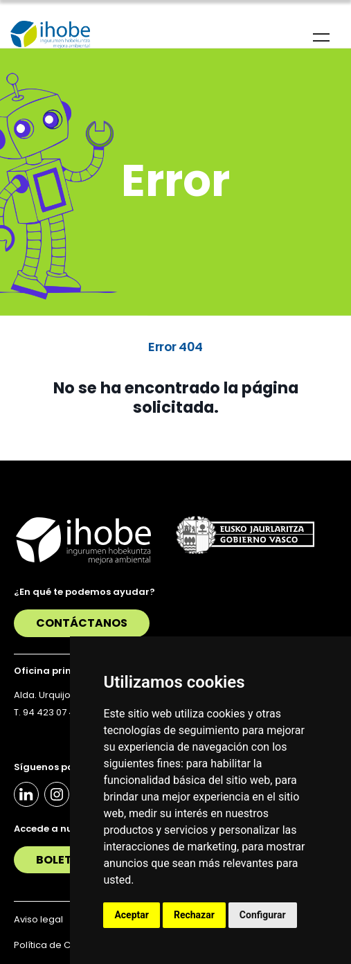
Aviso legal (38, 919)
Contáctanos (81, 623)
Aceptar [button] (131, 914)
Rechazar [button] (194, 914)
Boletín (60, 860)
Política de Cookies (57, 945)
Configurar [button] (263, 914)
